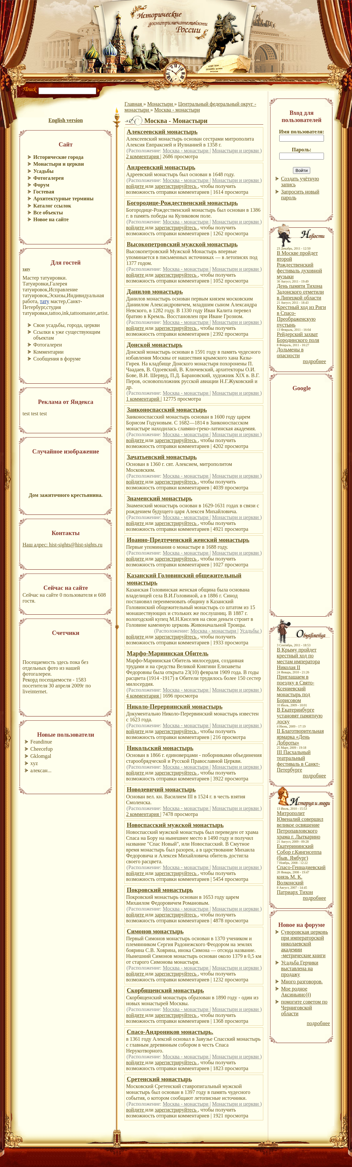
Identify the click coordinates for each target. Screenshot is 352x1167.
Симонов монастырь (155, 931)
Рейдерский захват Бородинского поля (298, 337)
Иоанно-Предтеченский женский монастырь (188, 539)
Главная (133, 104)
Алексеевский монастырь (162, 131)
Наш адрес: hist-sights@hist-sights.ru (62, 544)
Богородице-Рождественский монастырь (182, 202)
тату (26, 269)
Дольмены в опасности (290, 352)
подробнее (314, 361)
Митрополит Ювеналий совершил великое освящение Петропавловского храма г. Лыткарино (300, 824)
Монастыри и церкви (236, 150)
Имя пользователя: (301, 131)
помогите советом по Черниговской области (304, 1007)
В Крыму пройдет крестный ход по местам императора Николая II (298, 658)
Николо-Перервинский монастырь (174, 706)
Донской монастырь (154, 344)
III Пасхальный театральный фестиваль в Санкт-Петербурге (298, 761)
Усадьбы (250, 631)
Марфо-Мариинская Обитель (167, 653)
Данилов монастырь (155, 291)
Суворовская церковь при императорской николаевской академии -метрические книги (304, 943)
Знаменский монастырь (159, 498)
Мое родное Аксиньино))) (296, 991)
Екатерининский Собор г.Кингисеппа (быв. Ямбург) (299, 852)
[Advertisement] (299, 502)
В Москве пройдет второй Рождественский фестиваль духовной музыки (299, 264)
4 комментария (143, 696)
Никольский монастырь (160, 748)
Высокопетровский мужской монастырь (182, 244)
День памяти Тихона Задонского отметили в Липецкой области (300, 291)
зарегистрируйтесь (176, 186)
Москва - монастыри (177, 110)
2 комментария (143, 156)
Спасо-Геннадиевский (301, 867)
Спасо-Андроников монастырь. (170, 1031)
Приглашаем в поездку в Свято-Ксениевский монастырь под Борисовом (295, 688)
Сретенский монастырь (159, 1079)
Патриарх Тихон (295, 892)
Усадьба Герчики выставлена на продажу (299, 968)
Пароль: (301, 149)
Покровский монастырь (160, 889)
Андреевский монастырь (161, 167)
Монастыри (160, 104)
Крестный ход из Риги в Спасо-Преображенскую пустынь (301, 316)
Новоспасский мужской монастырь (175, 825)
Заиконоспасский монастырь (167, 409)
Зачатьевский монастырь (162, 456)
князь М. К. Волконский (290, 879)
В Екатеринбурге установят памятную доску (299, 715)
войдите (135, 186)
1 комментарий (143, 399)
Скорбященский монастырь (165, 990)
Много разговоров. (302, 981)
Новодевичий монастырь (161, 789)
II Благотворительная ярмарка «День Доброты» (300, 736)
